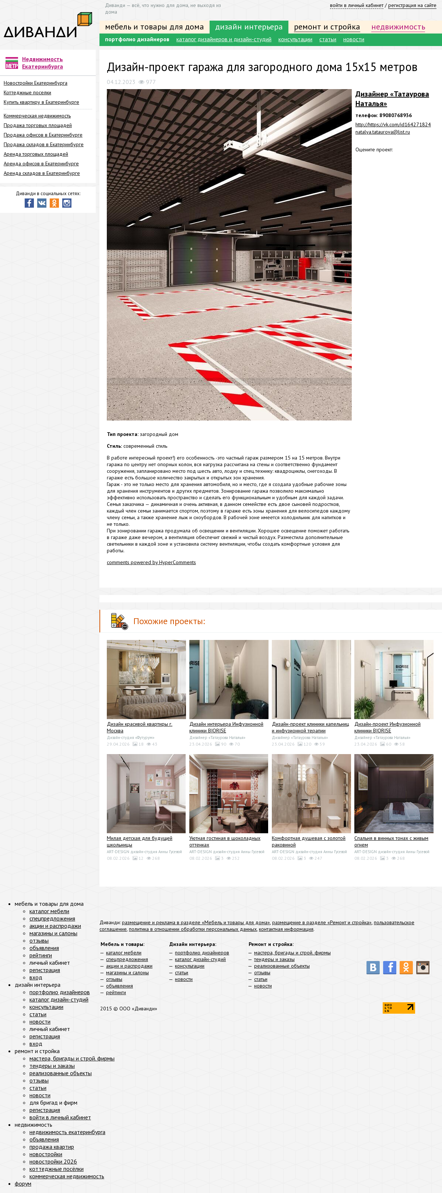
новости (353, 39)
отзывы (114, 979)
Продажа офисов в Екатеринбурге (43, 134)
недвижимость (398, 26)
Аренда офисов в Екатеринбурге (41, 163)
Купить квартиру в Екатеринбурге (41, 102)
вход (35, 977)
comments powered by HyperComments (151, 562)
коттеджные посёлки (56, 1168)
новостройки (45, 1154)
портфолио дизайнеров (137, 39)
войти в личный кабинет (356, 5)
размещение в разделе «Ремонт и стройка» (322, 922)
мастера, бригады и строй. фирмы (292, 952)
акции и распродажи (129, 966)
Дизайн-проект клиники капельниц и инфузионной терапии (310, 727)
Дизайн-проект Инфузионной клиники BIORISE (387, 727)
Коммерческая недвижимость (37, 115)
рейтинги (116, 992)
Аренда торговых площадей (36, 154)
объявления (119, 985)
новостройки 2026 (53, 1161)
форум (23, 1183)
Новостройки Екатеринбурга (35, 83)
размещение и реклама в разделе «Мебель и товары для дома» (196, 922)
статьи (327, 39)
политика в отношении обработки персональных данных (193, 929)
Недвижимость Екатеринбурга (42, 62)
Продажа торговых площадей (38, 125)
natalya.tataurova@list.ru (382, 132)
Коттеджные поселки (27, 92)
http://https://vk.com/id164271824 (393, 124)
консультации (295, 39)
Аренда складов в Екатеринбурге (42, 173)
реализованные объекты (282, 966)
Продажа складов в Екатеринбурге (44, 144)
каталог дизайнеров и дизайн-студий (223, 39)
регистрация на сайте (412, 5)
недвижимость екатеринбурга (67, 1132)
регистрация (44, 970)
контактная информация (286, 929)
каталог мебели (123, 952)
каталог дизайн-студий (200, 959)
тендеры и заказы (274, 959)
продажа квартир (51, 1146)
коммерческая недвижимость (66, 1176)
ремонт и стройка (327, 26)
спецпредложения (127, 959)
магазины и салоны (127, 972)
